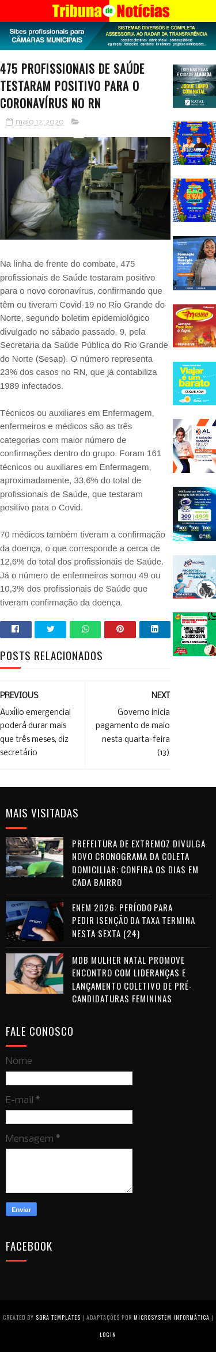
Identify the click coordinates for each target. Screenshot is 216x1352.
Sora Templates (58, 1317)
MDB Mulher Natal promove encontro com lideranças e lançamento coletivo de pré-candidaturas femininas (132, 979)
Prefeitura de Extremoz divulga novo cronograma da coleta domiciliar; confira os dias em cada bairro (139, 863)
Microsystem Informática (172, 1317)
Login (108, 1334)
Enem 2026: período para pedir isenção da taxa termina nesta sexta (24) (133, 920)
